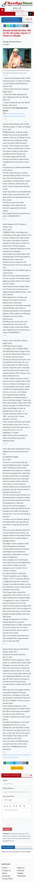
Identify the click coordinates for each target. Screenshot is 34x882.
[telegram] (17, 25)
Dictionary (6, 867)
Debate (20, 865)
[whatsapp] (8, 25)
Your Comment (8, 796)
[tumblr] (27, 25)
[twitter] (11, 25)
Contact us (6, 862)
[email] (23, 25)
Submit (7, 821)
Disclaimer (22, 867)
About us (21, 859)
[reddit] (20, 25)
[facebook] (4, 25)
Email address (8, 788)
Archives (21, 862)
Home (4, 859)
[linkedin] (14, 25)
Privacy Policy (7, 870)
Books (4, 865)
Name (5, 780)
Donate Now (17, 768)
